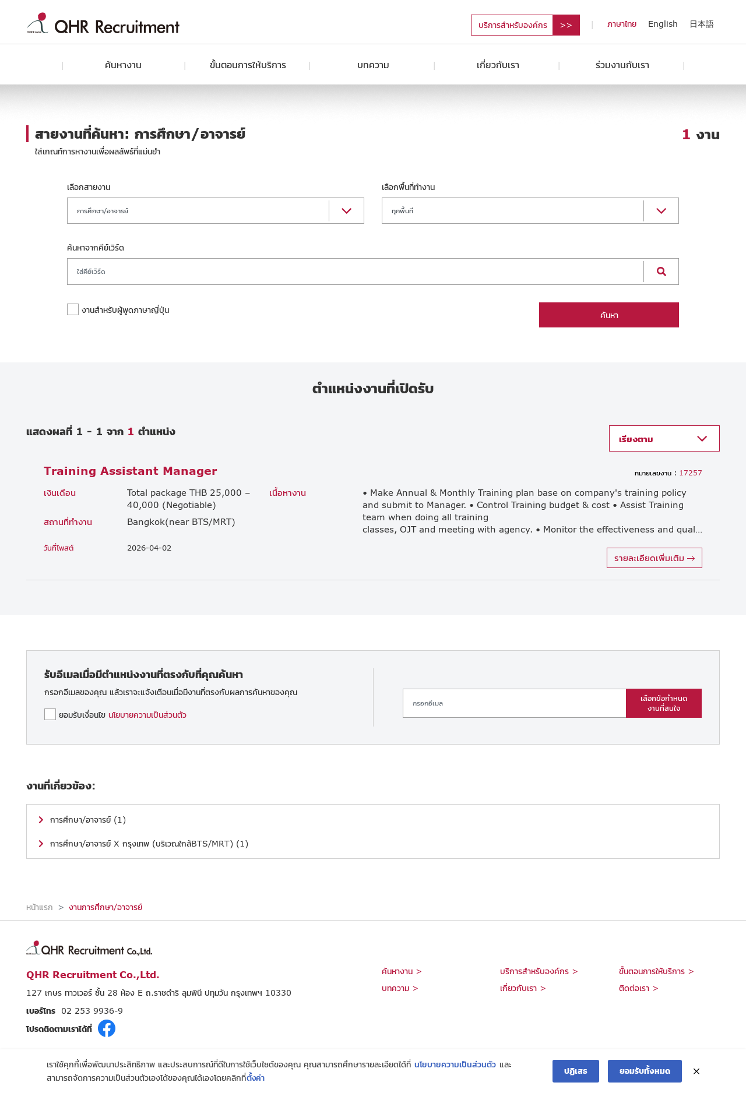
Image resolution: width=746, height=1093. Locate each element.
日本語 (701, 24)
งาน (700, 134)
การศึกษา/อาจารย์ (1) (88, 819)
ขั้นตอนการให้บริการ (248, 64)
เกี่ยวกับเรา (498, 64)
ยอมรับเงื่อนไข (122, 715)
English (663, 24)
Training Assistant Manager (130, 470)
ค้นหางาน (123, 64)
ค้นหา (609, 315)
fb (106, 1028)
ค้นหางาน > (402, 971)
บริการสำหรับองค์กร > (539, 971)
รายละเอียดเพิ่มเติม (654, 557)
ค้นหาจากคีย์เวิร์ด (95, 247)
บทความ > (400, 988)
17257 (668, 472)
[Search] (356, 271)
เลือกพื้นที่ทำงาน (408, 187)
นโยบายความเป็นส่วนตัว (147, 715)
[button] (215, 211)
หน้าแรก (39, 907)
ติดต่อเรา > (639, 988)
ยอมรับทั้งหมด (645, 1071)
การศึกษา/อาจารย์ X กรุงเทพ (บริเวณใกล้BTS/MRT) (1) (149, 843)
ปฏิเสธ (575, 1071)
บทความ (373, 64)
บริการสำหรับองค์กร (512, 25)
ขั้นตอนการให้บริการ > (656, 971)
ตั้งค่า (256, 1078)
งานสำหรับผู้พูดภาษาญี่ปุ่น (125, 310)
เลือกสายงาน (88, 187)
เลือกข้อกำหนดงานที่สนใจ (664, 703)
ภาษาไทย (621, 24)
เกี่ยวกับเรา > (523, 988)
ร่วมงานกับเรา (622, 64)
